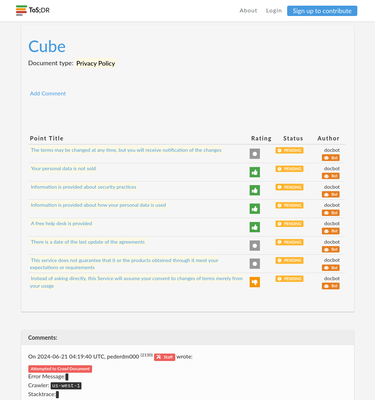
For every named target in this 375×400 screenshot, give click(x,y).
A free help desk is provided (61, 223)
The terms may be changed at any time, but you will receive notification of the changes (126, 150)
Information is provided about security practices (83, 187)
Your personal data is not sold (63, 168)
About (249, 10)
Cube (47, 46)
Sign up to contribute (322, 11)
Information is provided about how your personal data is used (98, 205)
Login (274, 10)
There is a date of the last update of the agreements (87, 242)
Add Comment (48, 93)
